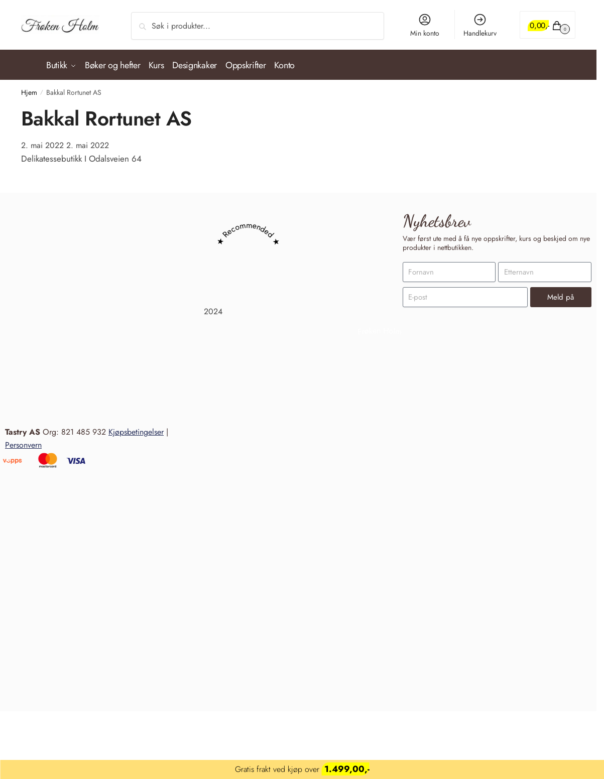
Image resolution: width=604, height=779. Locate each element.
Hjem (29, 88)
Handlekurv (480, 25)
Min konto (424, 25)
